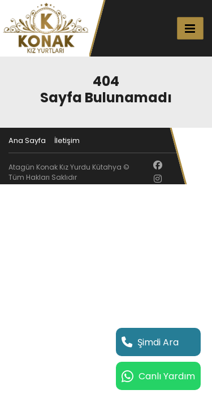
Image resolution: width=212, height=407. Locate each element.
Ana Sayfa (27, 140)
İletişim (67, 140)
